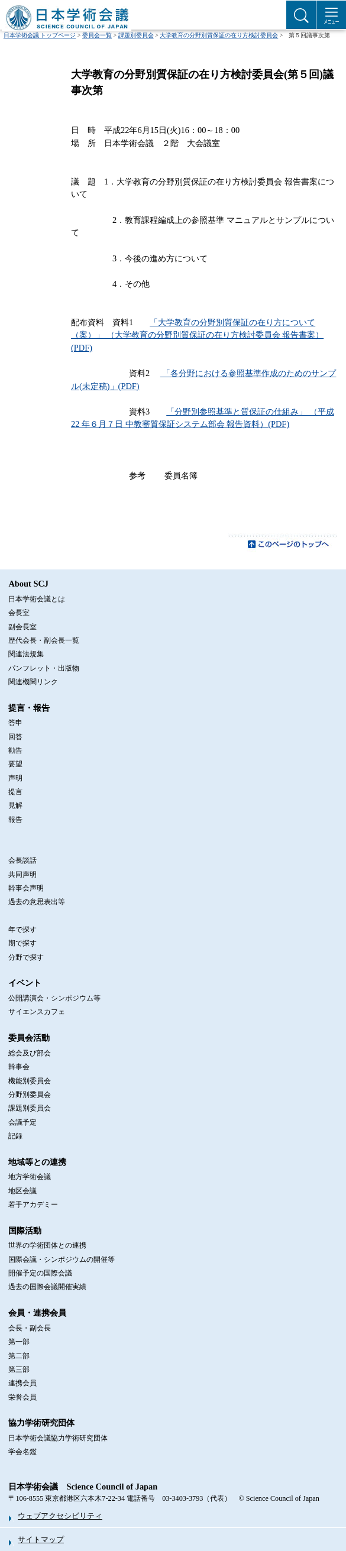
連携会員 (22, 1383)
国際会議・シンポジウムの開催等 (61, 1259)
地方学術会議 (29, 1177)
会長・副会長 (29, 1328)
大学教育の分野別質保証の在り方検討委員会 (219, 35)
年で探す (22, 929)
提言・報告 (29, 708)
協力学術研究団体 (41, 1422)
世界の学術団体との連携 (47, 1245)
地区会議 (22, 1191)
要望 (15, 764)
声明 (15, 778)
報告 (15, 819)
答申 (15, 722)
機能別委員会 (29, 1081)
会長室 (19, 612)
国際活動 (24, 1230)
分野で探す (26, 957)
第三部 (19, 1369)
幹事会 (19, 1067)
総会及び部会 (29, 1053)
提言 (15, 792)
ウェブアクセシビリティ (60, 1515)
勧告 (15, 750)
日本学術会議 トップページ (40, 35)
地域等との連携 (37, 1162)
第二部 (19, 1356)
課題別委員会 (136, 35)
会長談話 (22, 860)
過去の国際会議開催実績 (47, 1287)
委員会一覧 (97, 35)
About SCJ (28, 583)
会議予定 (22, 1122)
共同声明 (22, 874)
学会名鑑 (22, 1452)
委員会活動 (29, 1037)
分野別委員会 (29, 1094)
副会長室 (22, 627)
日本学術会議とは (36, 599)
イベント (24, 982)
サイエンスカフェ (36, 1012)
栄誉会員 (22, 1397)
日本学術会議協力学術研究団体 (58, 1438)
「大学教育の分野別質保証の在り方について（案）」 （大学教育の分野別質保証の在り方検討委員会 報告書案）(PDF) (197, 335)
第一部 (19, 1342)
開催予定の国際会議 (40, 1273)
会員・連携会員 (37, 1312)
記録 (15, 1136)
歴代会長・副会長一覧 (43, 640)
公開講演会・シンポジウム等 (54, 998)
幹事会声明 (26, 888)
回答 (15, 737)
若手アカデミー (33, 1204)
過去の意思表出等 (36, 902)
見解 (15, 805)
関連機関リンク (33, 682)
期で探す (22, 943)
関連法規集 (26, 654)
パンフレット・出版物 (43, 668)
